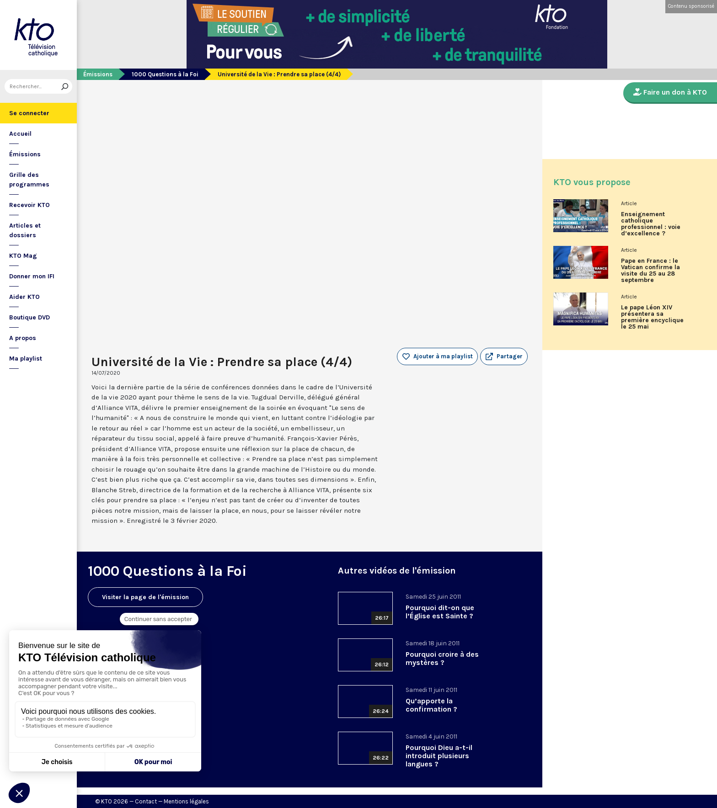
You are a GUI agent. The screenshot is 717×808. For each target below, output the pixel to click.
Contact (146, 801)
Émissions (25, 154)
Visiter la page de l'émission (145, 597)
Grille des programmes (29, 179)
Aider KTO (24, 297)
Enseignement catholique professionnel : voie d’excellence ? (650, 224)
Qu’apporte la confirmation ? (431, 704)
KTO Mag (23, 256)
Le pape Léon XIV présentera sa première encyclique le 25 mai (652, 317)
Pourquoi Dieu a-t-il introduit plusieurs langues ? (439, 755)
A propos (22, 338)
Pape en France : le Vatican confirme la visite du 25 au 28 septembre (650, 270)
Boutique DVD (29, 317)
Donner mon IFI (31, 276)
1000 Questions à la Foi (165, 74)
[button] (504, 356)
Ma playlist (25, 358)
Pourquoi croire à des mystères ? (442, 658)
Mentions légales (186, 801)
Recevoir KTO (29, 205)
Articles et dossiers (25, 230)
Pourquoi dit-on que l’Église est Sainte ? (440, 611)
